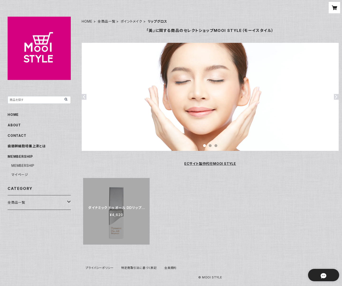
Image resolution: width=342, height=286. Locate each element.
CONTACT (17, 135)
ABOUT (14, 125)
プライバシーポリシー (100, 268)
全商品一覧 (106, 21)
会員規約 (170, 268)
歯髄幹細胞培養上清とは (27, 146)
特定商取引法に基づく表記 (139, 268)
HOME (87, 21)
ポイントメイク (131, 21)
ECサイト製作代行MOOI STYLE (210, 164)
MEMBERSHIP (22, 165)
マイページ (19, 175)
